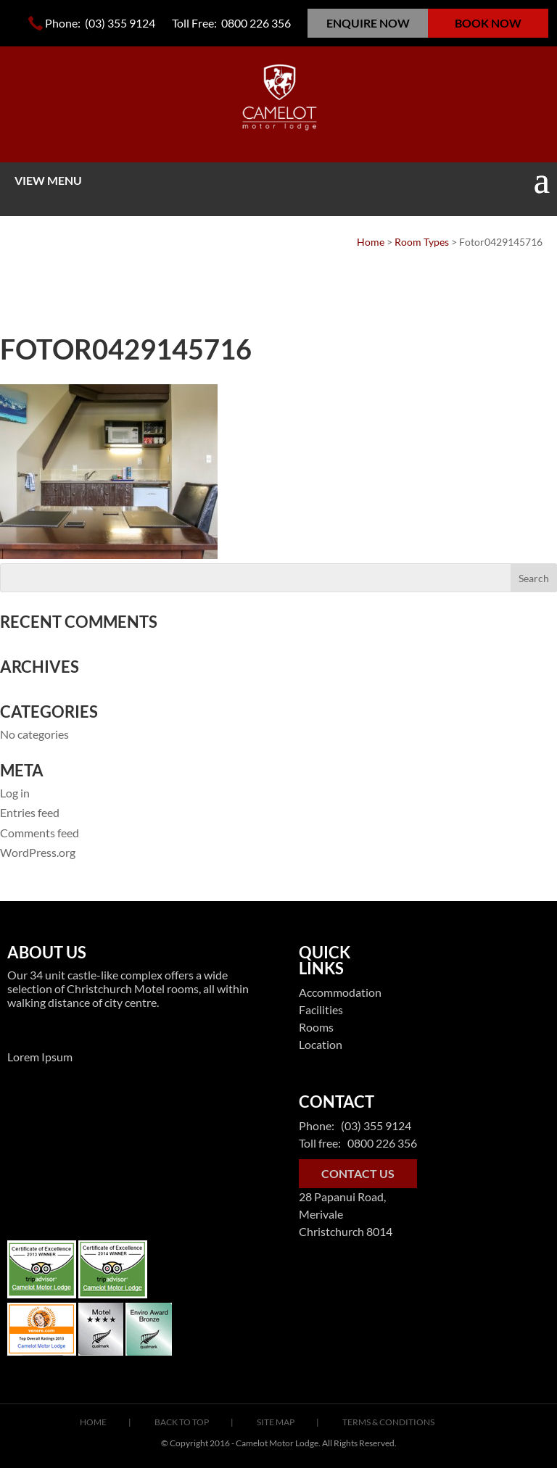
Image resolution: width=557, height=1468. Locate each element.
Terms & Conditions (388, 1422)
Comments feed (39, 832)
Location (320, 1044)
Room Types (422, 242)
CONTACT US (358, 1173)
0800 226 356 (256, 23)
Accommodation (340, 992)
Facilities (321, 1009)
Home (370, 242)
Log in (15, 793)
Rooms (316, 1027)
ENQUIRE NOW (368, 23)
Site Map (275, 1422)
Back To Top (181, 1422)
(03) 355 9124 (119, 23)
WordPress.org (37, 852)
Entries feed (29, 812)
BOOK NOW (488, 23)
